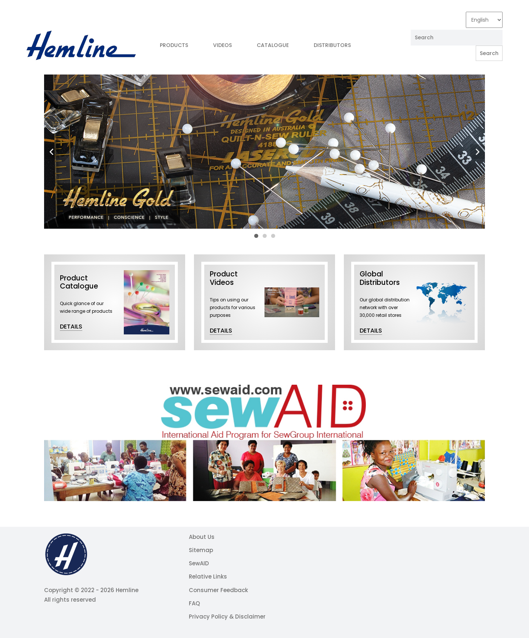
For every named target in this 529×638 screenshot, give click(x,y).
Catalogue (273, 45)
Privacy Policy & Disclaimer (227, 616)
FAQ (194, 603)
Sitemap (201, 550)
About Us (202, 537)
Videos (222, 45)
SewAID (199, 563)
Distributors (332, 45)
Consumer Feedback (218, 590)
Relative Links (208, 576)
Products (174, 45)
